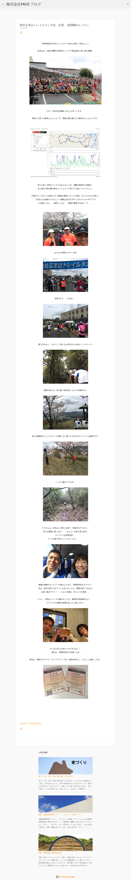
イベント (23, 723)
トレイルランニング (35, 723)
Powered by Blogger (65, 877)
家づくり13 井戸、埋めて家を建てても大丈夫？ (55, 776)
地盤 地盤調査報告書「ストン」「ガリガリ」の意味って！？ (60, 814)
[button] (21, 32)
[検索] (44, 4)
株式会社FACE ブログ (23, 4)
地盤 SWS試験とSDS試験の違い (50, 853)
